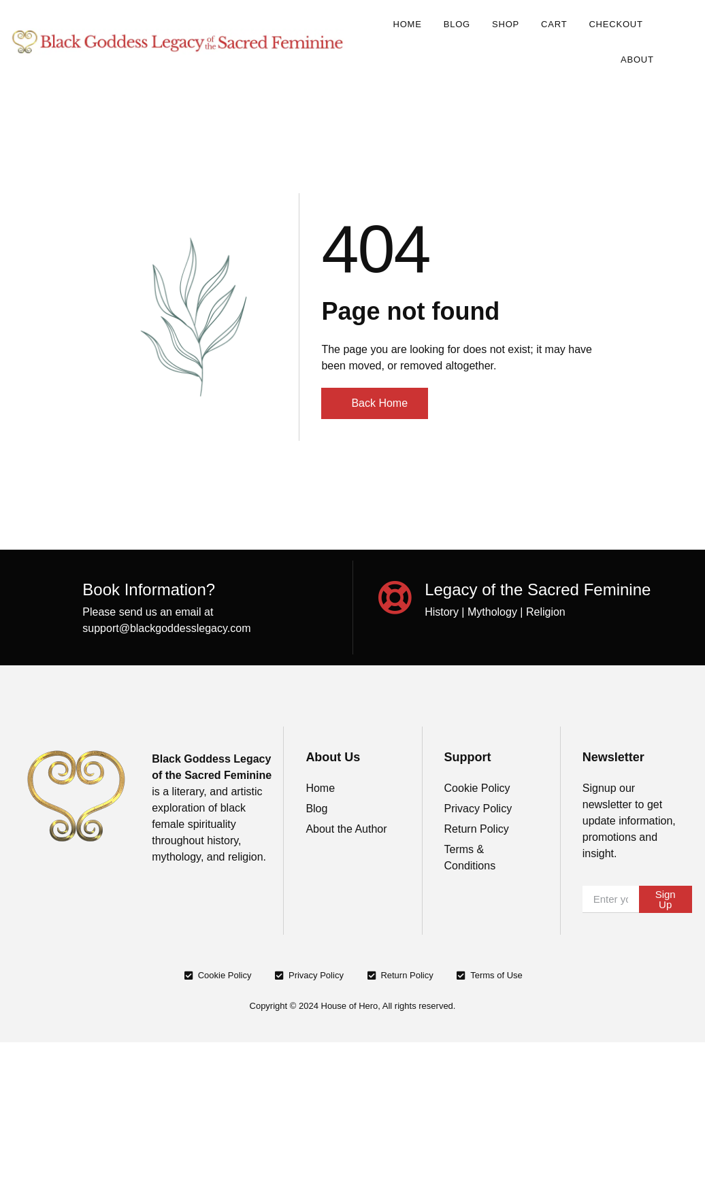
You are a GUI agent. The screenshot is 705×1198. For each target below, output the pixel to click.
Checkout (615, 24)
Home (407, 24)
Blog (457, 24)
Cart (554, 24)
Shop (505, 24)
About (637, 59)
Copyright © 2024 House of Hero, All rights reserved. (353, 1006)
